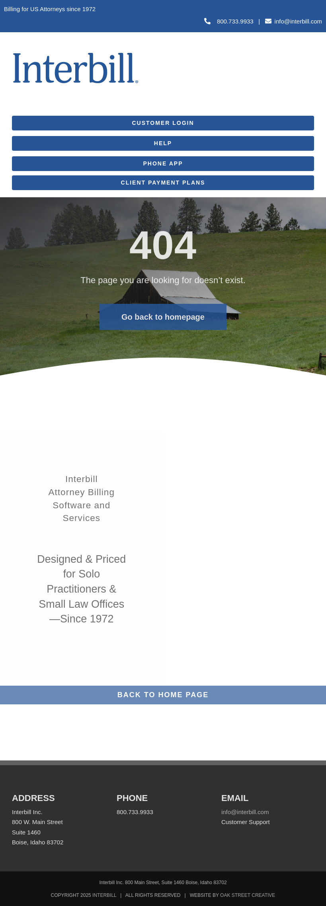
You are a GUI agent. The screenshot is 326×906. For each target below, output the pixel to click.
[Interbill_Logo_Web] (75, 55)
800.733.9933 (229, 21)
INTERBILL (104, 895)
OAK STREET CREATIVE (247, 895)
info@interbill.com (298, 21)
